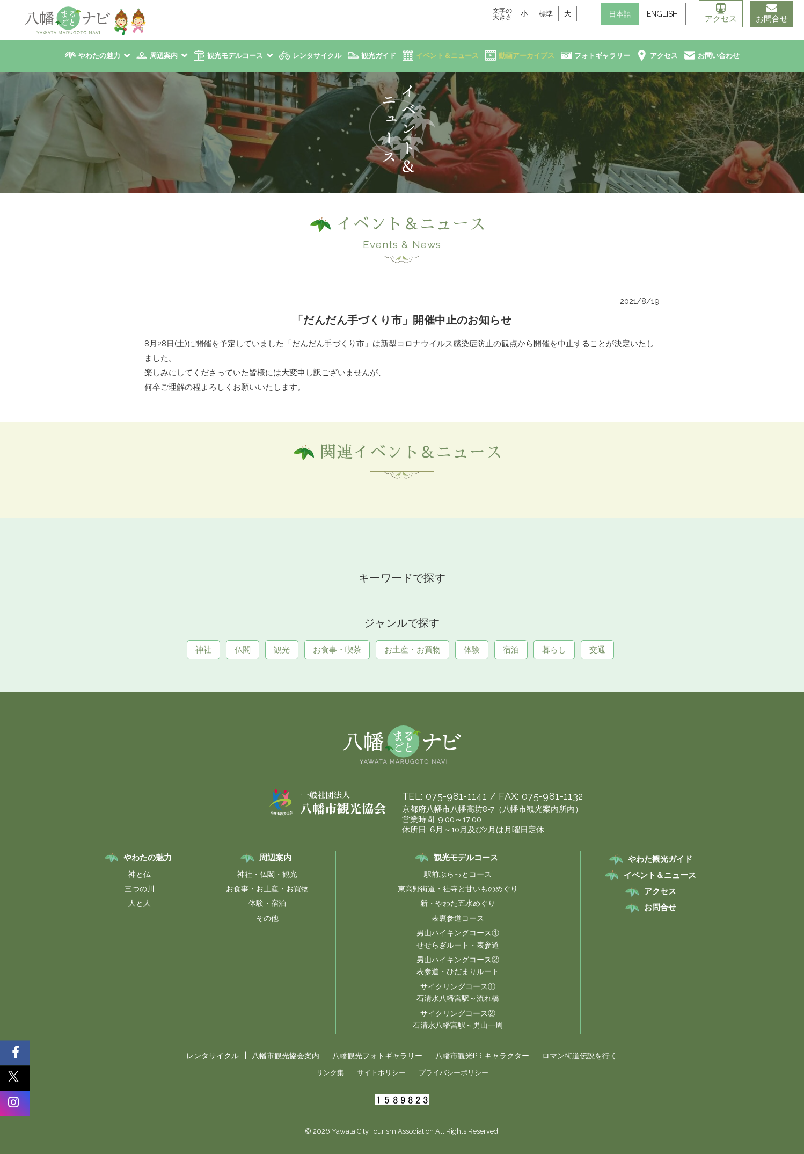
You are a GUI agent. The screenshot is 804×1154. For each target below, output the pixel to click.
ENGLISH (662, 14)
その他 (267, 918)
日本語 (620, 14)
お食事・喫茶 (337, 650)
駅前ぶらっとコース (458, 874)
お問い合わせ (719, 56)
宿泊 (511, 650)
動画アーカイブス (526, 56)
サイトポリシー (381, 1073)
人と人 (139, 903)
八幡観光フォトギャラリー (377, 1055)
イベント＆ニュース (447, 56)
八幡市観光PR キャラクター (482, 1055)
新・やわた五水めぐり (457, 903)
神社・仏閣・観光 (267, 874)
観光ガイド (378, 56)
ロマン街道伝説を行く (579, 1055)
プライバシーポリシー (453, 1073)
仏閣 (243, 650)
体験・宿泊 (267, 903)
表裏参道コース (458, 918)
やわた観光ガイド (660, 859)
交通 (597, 650)
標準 (546, 14)
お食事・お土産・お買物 (267, 888)
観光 (282, 650)
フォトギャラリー (602, 56)
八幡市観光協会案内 (285, 1055)
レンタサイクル (317, 56)
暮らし (554, 650)
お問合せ (772, 13)
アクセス (721, 13)
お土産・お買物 (412, 650)
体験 (472, 650)
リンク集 (330, 1073)
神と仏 (139, 874)
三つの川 (140, 888)
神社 (203, 650)
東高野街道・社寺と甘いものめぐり (458, 888)
